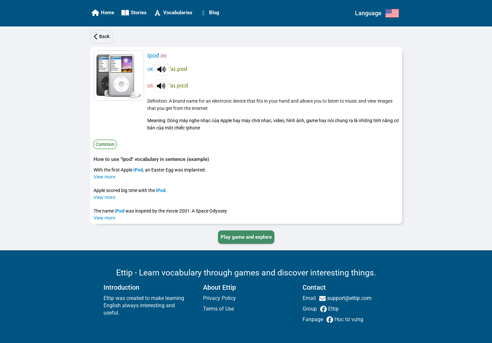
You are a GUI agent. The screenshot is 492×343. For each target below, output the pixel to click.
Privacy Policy (219, 298)
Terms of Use (218, 309)
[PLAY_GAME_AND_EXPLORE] (246, 237)
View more (104, 176)
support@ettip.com (349, 298)
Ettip (333, 309)
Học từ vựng (348, 319)
